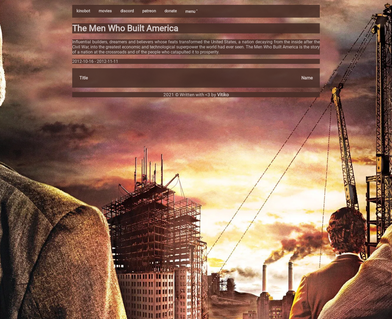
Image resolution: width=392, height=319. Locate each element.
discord (127, 11)
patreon (149, 11)
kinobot (83, 11)
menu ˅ (191, 11)
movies (105, 11)
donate (170, 11)
